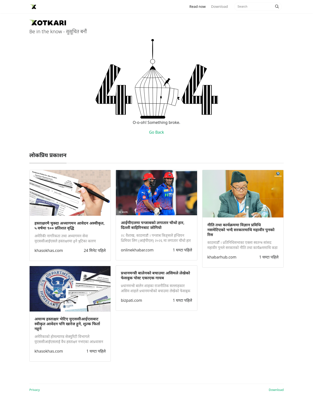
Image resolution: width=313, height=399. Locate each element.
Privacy (34, 390)
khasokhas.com (48, 250)
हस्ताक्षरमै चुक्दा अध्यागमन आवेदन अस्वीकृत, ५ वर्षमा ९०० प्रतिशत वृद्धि (69, 225)
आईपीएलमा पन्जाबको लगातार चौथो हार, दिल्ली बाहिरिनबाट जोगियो (152, 225)
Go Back (156, 132)
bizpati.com (131, 300)
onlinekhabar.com (137, 250)
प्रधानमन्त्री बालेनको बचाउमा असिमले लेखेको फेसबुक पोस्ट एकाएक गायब (155, 275)
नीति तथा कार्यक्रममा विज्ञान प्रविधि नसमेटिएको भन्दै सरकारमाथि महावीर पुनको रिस (241, 229)
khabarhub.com (221, 257)
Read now (199, 6)
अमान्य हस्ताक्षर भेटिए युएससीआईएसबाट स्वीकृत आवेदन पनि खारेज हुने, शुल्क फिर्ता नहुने (67, 323)
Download (219, 6)
